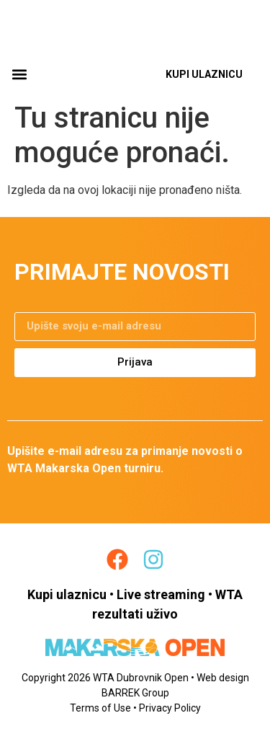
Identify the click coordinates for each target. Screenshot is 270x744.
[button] (19, 75)
